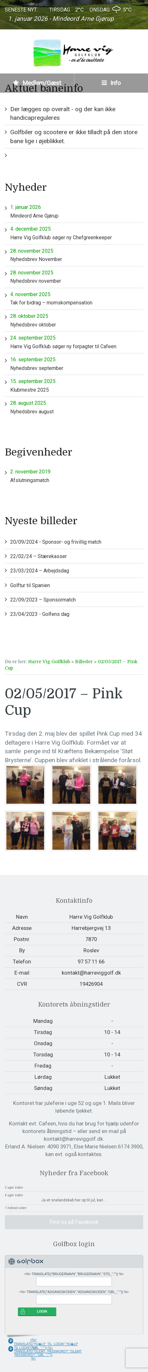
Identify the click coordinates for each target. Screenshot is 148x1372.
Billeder (84, 661)
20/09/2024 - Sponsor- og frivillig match (55, 542)
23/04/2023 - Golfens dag (39, 614)
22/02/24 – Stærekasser (38, 556)
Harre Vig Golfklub (49, 661)
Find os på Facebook (74, 1222)
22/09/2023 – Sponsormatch (43, 600)
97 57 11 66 (91, 961)
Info (111, 83)
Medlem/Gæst (37, 83)
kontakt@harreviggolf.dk (91, 973)
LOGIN (42, 1311)
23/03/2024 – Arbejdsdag (39, 571)
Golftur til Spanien (30, 585)
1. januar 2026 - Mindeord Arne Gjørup (61, 18)
